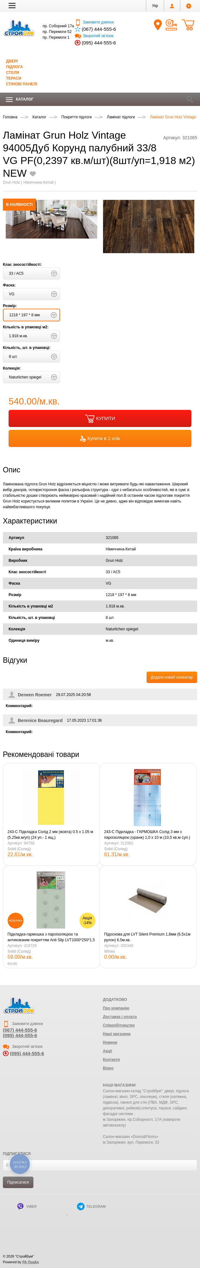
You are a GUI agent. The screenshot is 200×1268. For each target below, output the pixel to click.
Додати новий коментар (172, 677)
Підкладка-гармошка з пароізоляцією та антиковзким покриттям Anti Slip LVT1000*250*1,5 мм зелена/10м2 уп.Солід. (51, 937)
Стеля (12, 72)
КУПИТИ (100, 419)
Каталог (19, 99)
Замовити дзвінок (94, 22)
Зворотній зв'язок (94, 36)
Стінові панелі (21, 84)
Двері (12, 61)
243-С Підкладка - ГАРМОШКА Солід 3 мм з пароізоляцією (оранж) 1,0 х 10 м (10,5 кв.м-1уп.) (147, 835)
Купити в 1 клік (100, 439)
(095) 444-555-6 (99, 42)
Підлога (14, 67)
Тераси (13, 78)
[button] (12, 5)
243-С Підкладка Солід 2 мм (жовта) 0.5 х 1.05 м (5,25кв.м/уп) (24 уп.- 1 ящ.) (50, 835)
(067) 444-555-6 (99, 29)
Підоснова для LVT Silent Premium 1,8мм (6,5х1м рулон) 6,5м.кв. (147, 937)
